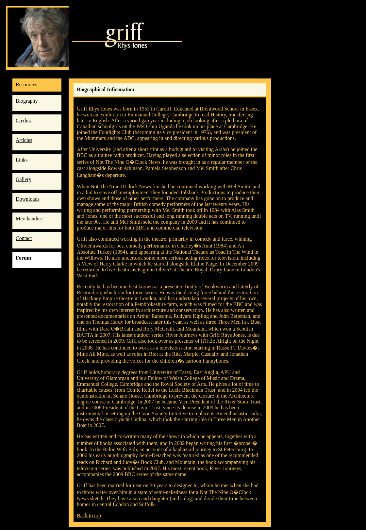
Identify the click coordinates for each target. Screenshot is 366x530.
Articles (24, 140)
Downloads (28, 199)
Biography (27, 101)
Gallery (23, 179)
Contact (24, 238)
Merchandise (29, 218)
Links (21, 159)
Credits (23, 120)
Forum (23, 258)
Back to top (89, 515)
